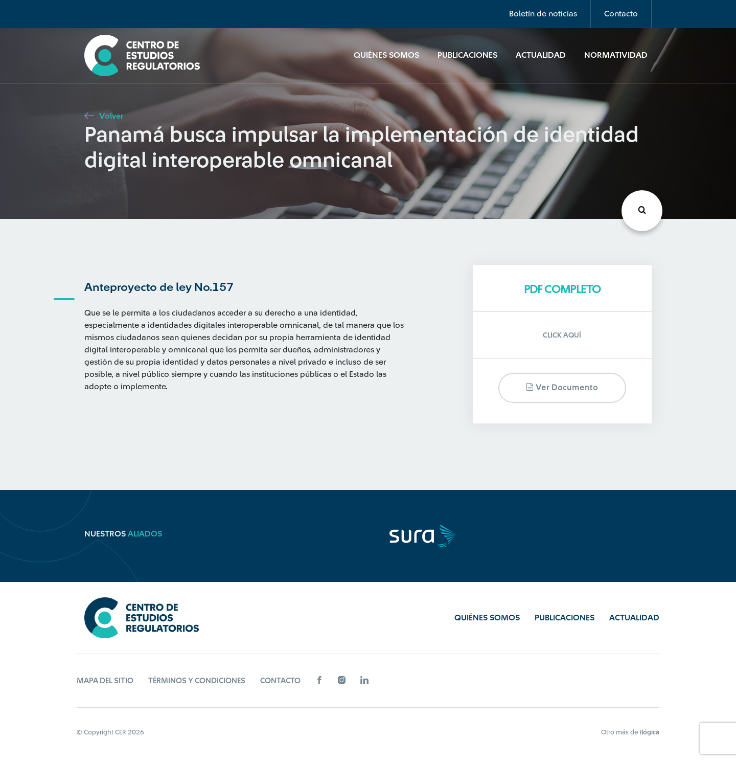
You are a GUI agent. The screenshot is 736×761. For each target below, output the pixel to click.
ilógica (649, 732)
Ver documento (562, 387)
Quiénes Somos (386, 55)
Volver (103, 116)
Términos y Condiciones (196, 681)
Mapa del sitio (105, 681)
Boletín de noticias (543, 14)
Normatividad (616, 55)
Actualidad (541, 55)
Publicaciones (467, 55)
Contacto (621, 14)
